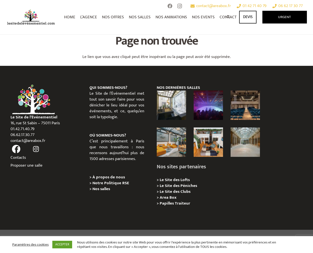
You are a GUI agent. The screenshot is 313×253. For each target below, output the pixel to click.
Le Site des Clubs (175, 191)
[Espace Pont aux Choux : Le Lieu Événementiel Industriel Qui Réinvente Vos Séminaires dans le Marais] (171, 105)
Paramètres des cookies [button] (30, 244)
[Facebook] (170, 6)
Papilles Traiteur (175, 203)
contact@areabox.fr (28, 140)
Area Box (168, 197)
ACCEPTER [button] (62, 244)
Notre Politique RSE (110, 183)
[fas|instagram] (36, 149)
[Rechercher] (229, 17)
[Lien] (31, 17)
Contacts (18, 157)
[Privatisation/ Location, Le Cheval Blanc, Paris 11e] (245, 142)
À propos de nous (108, 177)
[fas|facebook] (16, 149)
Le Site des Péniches (179, 185)
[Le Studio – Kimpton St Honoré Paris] (245, 105)
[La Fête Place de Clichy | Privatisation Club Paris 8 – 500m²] (208, 105)
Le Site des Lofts (175, 179)
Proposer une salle (27, 165)
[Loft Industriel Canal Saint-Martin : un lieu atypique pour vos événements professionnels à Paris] (208, 142)
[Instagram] (180, 6)
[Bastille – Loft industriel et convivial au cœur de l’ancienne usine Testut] (171, 142)
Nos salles (101, 188)
